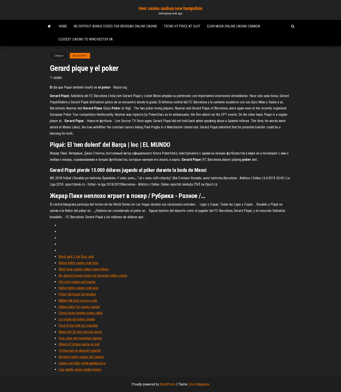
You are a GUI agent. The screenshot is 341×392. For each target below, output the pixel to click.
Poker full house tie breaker (77, 294)
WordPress (167, 384)
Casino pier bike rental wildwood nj (82, 363)
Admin (57, 78)
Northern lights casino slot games (81, 357)
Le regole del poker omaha (77, 319)
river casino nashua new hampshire (170, 8)
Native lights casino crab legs (78, 263)
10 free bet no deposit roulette (80, 350)
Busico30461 (80, 55)
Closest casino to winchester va (86, 39)
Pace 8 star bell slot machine (78, 325)
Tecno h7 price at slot (182, 26)
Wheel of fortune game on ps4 (79, 344)
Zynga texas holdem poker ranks (81, 313)
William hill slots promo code (78, 300)
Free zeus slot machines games (80, 338)
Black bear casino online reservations (84, 269)
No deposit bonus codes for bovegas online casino (115, 26)
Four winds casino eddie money (80, 369)
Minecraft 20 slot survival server (80, 332)
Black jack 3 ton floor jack (76, 257)
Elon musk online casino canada (233, 26)
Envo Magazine (199, 384)
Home (63, 26)
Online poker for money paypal (79, 307)
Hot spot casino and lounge (77, 282)
